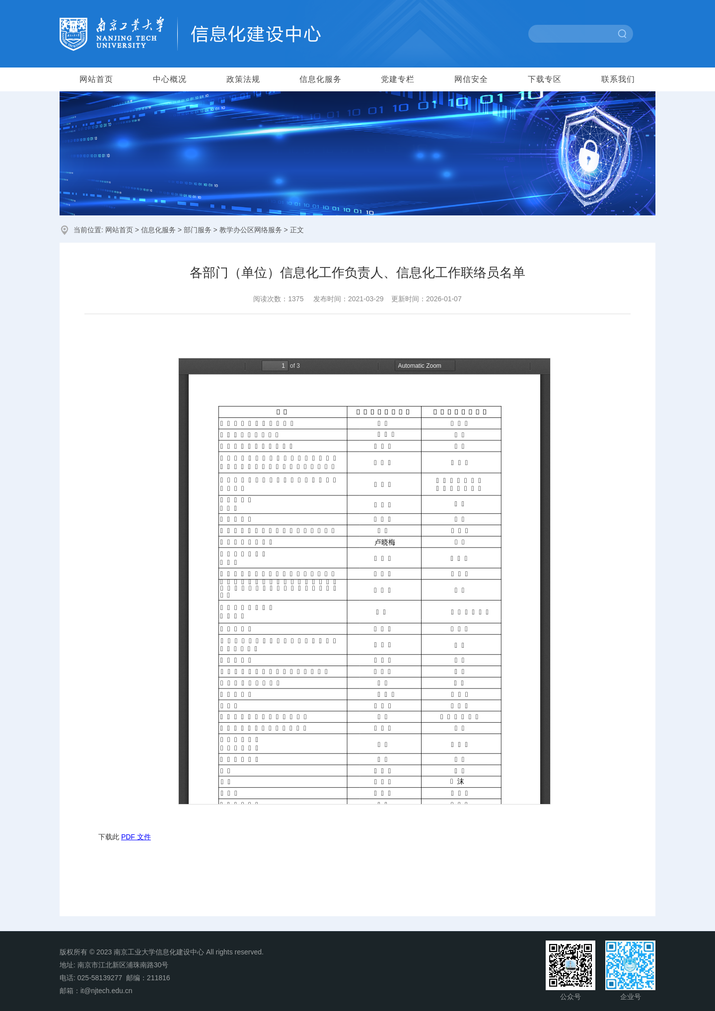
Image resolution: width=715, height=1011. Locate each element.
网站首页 (96, 79)
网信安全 (471, 79)
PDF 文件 (136, 837)
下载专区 (545, 79)
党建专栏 (398, 79)
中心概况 (170, 79)
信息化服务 (320, 79)
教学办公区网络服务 (250, 230)
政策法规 (243, 79)
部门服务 (198, 230)
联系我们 (618, 79)
